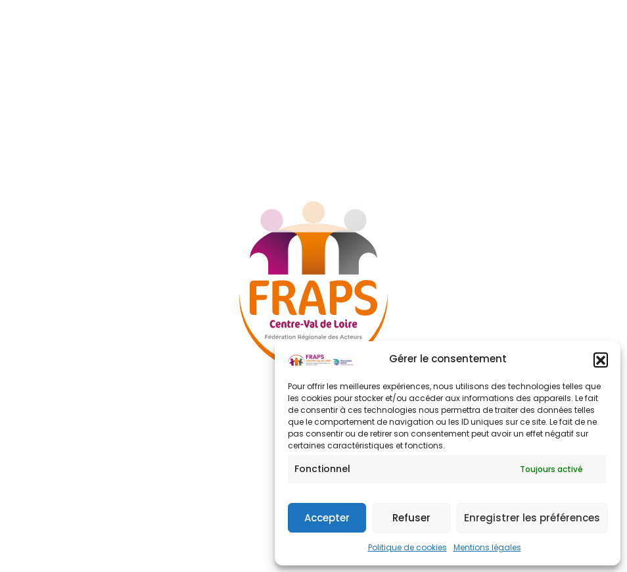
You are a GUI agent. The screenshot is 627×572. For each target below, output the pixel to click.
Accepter (327, 518)
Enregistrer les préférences (532, 518)
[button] (600, 359)
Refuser (411, 518)
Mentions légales (487, 547)
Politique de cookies (407, 547)
